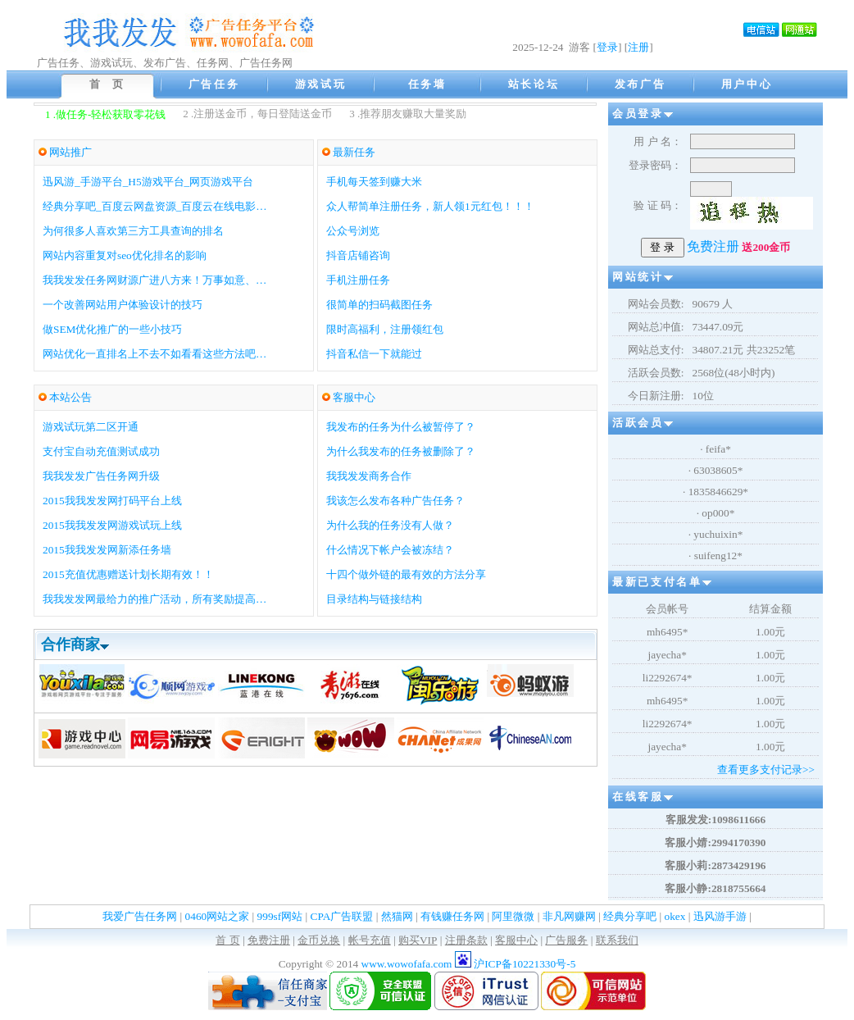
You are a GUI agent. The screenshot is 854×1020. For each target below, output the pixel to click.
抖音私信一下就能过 (374, 354)
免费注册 (269, 940)
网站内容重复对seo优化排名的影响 (125, 255)
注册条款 (466, 940)
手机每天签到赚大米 (374, 181)
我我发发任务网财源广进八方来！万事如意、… (154, 280)
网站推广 (70, 152)
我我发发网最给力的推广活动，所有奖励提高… (154, 599)
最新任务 (354, 152)
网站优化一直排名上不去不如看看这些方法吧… (154, 354)
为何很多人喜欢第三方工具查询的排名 (133, 231)
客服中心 (354, 397)
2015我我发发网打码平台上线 (112, 500)
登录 (607, 47)
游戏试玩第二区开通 (91, 427)
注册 (638, 47)
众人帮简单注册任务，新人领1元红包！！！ (430, 206)
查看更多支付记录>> (766, 769)
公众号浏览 (352, 231)
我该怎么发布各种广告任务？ (395, 500)
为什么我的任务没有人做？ (390, 525)
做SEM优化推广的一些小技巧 (112, 329)
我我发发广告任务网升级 (101, 476)
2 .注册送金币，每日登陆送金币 (257, 113)
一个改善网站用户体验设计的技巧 (122, 304)
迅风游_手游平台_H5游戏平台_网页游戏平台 (148, 181)
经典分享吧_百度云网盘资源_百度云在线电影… (155, 206)
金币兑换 (319, 940)
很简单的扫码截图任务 (379, 304)
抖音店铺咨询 (358, 255)
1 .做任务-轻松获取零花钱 (105, 114)
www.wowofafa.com (408, 964)
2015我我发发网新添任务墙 (107, 550)
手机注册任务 (358, 280)
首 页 (227, 940)
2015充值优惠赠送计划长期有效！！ (128, 574)
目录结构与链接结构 (374, 599)
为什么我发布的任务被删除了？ (400, 451)
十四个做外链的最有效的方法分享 (406, 574)
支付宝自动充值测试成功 (101, 451)
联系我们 (617, 940)
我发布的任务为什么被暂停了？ (400, 427)
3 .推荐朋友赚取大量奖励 (407, 113)
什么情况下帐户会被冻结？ (390, 550)
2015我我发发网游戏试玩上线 (112, 525)
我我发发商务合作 (368, 476)
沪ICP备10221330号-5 (524, 964)
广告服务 (566, 940)
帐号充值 (369, 940)
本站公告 (70, 397)
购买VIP (417, 940)
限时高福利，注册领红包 (384, 329)
